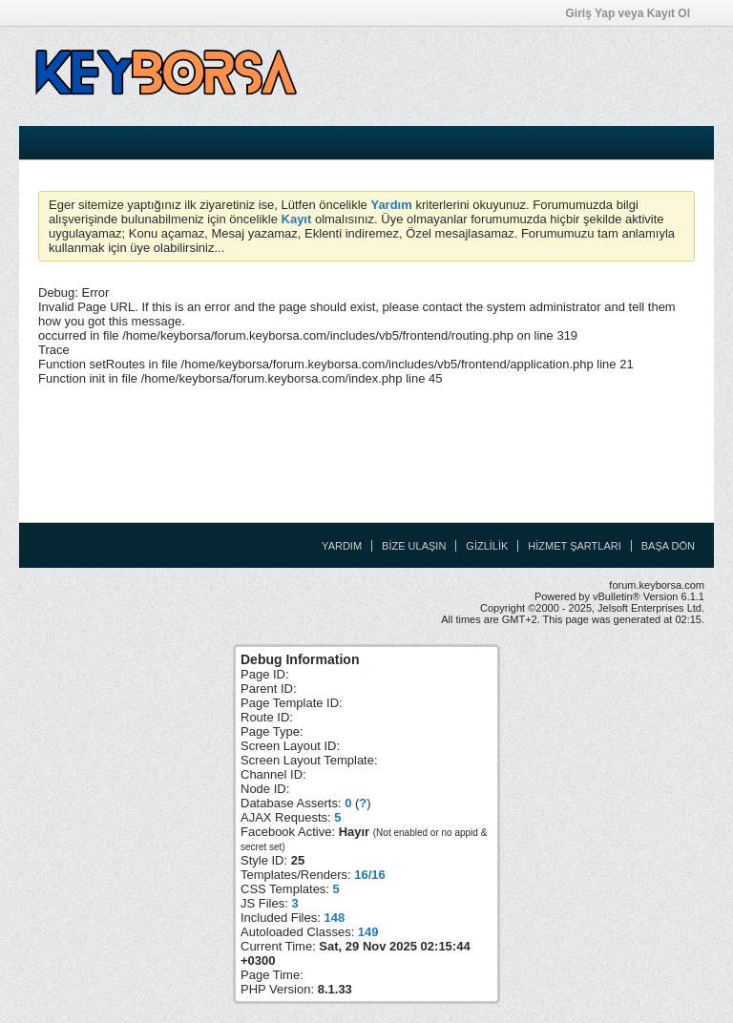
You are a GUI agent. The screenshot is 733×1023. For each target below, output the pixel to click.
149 (368, 932)
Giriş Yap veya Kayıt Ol (633, 13)
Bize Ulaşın (414, 546)
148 (334, 917)
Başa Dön (668, 546)
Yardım (342, 546)
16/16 (370, 874)
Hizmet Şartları (574, 546)
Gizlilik (487, 546)
